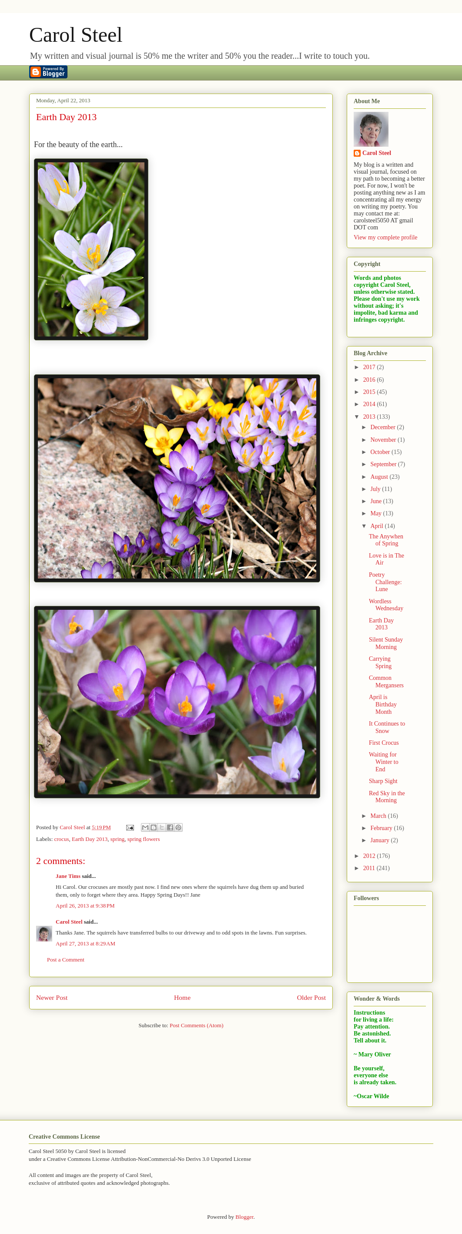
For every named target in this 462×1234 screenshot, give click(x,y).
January (380, 840)
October (381, 452)
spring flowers (143, 839)
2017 (370, 367)
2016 (370, 380)
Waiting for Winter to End (383, 762)
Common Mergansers (386, 682)
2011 (370, 868)
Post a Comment (65, 959)
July (376, 489)
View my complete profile (386, 237)
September (384, 464)
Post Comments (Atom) (197, 1025)
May (376, 513)
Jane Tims (68, 876)
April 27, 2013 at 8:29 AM (85, 943)
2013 (370, 417)
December (383, 427)
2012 (370, 856)
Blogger (244, 1217)
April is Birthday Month (383, 704)
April (377, 526)
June (376, 501)
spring (117, 839)
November (384, 440)
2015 (370, 392)
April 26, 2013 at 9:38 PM (85, 905)
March (379, 816)
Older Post (311, 997)
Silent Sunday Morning (386, 643)
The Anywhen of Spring (386, 540)
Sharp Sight (383, 781)
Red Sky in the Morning (387, 797)
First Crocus (384, 743)
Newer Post (51, 997)
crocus (61, 839)
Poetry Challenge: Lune (385, 582)
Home (182, 997)
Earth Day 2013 (89, 839)
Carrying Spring (380, 662)
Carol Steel (76, 34)
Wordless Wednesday (386, 605)
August (379, 477)
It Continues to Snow (387, 727)
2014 (370, 404)
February (382, 828)
